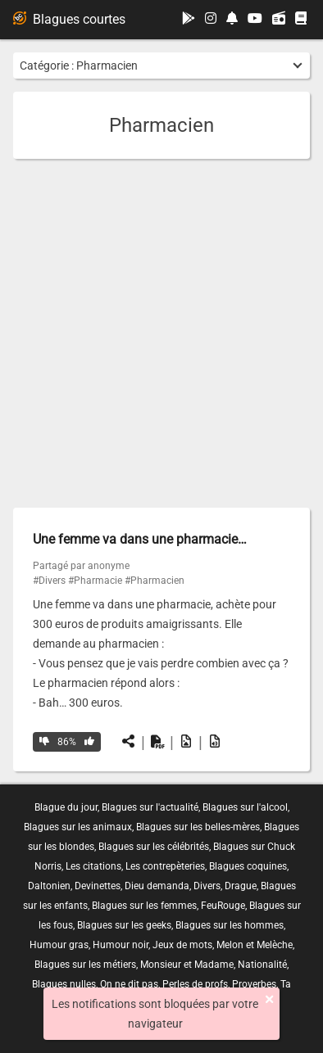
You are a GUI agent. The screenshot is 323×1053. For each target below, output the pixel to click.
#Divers (49, 580)
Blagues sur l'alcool (245, 807)
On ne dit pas (129, 984)
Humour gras (59, 945)
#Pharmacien (154, 580)
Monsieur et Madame (187, 964)
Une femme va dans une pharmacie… (140, 539)
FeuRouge (223, 905)
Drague (241, 886)
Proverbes (254, 984)
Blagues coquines (248, 866)
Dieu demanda (157, 886)
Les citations (93, 866)
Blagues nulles (64, 984)
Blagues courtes (69, 19)
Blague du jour (66, 807)
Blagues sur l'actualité (150, 807)
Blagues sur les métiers (85, 964)
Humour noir (120, 945)
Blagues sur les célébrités (153, 846)
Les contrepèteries (165, 866)
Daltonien (49, 886)
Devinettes (98, 886)
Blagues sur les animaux (78, 827)
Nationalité (262, 964)
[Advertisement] (161, 333)
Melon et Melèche (254, 945)
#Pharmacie (95, 580)
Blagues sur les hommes (229, 925)
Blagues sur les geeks (124, 925)
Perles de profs (195, 984)
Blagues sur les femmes (144, 905)
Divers (207, 886)
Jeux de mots (182, 945)
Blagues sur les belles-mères (198, 827)
